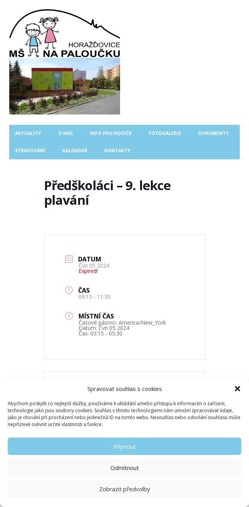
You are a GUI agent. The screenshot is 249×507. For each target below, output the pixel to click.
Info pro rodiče (111, 133)
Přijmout (124, 446)
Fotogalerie (165, 133)
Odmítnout (124, 468)
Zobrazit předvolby (124, 489)
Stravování (30, 150)
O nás (65, 133)
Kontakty (117, 150)
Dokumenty (213, 133)
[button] (237, 388)
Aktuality (28, 133)
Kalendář (74, 150)
